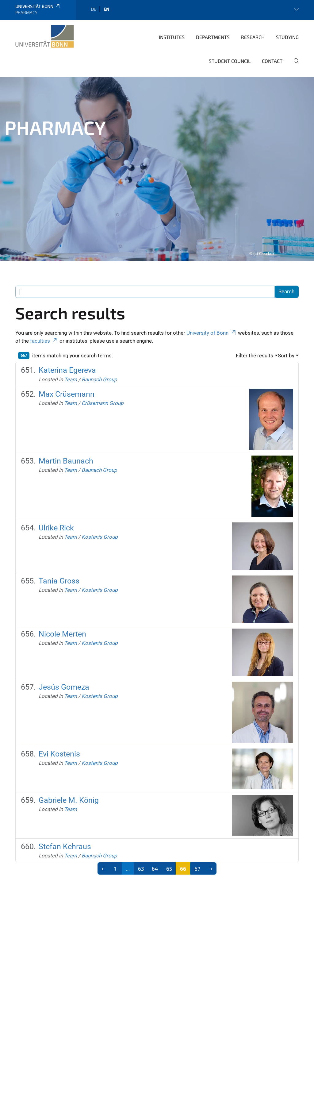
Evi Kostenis (59, 719)
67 (197, 834)
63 (141, 834)
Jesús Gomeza (64, 653)
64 (155, 834)
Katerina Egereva (67, 336)
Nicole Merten (62, 599)
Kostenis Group (100, 503)
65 (169, 834)
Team (70, 345)
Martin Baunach (66, 426)
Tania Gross (59, 546)
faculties (44, 307)
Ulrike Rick (56, 493)
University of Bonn (211, 299)
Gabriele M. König (69, 766)
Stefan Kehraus (65, 812)
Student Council (230, 27)
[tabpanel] (157, 135)
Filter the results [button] (254, 321)
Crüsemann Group (103, 369)
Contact (272, 27)
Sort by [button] (286, 321)
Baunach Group (99, 345)
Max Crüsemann (66, 360)
